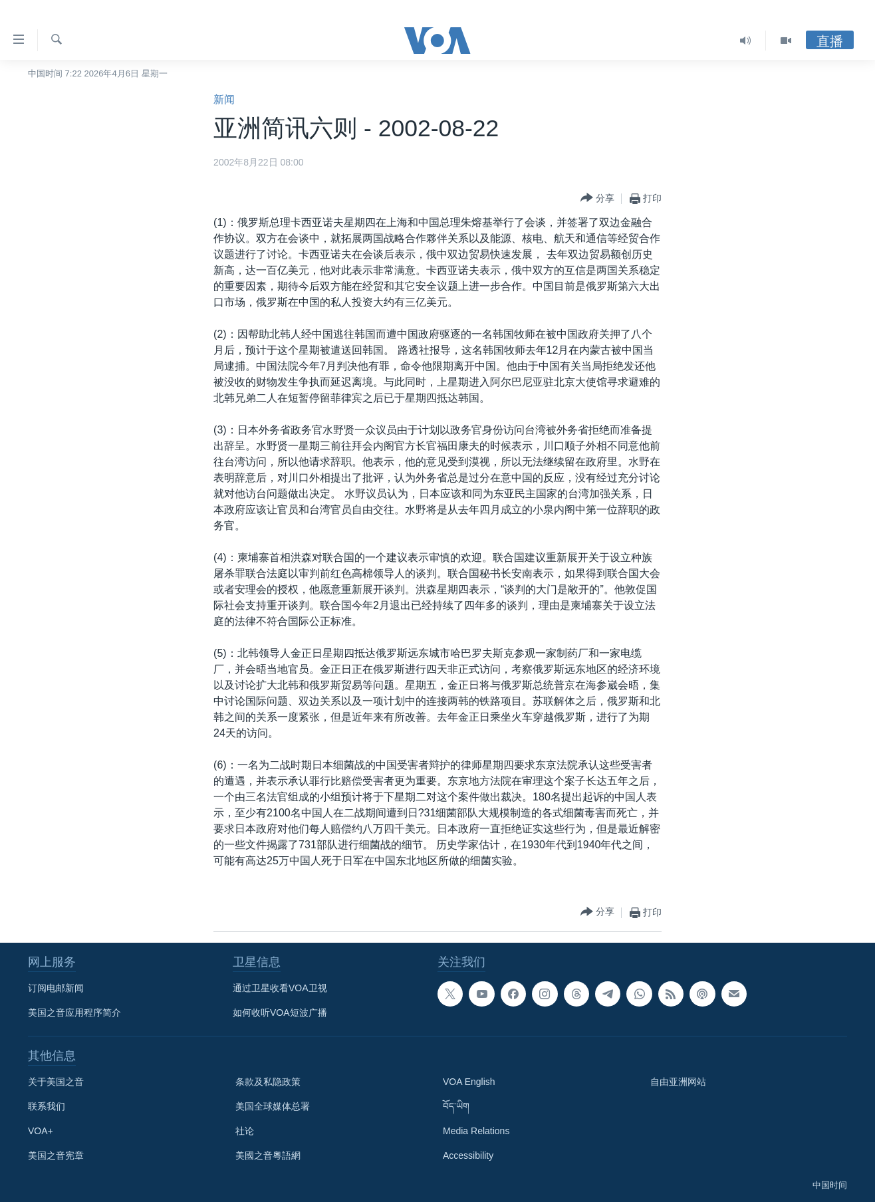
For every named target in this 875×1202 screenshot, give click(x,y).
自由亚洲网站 (678, 1081)
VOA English (469, 1081)
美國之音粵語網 (268, 1155)
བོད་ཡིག (456, 1106)
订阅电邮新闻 (56, 988)
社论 (244, 1131)
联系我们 (46, 1106)
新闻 (224, 99)
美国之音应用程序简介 (74, 1012)
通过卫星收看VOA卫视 (280, 988)
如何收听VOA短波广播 (280, 1012)
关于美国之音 (56, 1081)
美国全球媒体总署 (272, 1106)
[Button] (597, 198)
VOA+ (40, 1131)
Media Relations (476, 1131)
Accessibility (468, 1155)
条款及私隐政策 (268, 1081)
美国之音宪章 (56, 1155)
